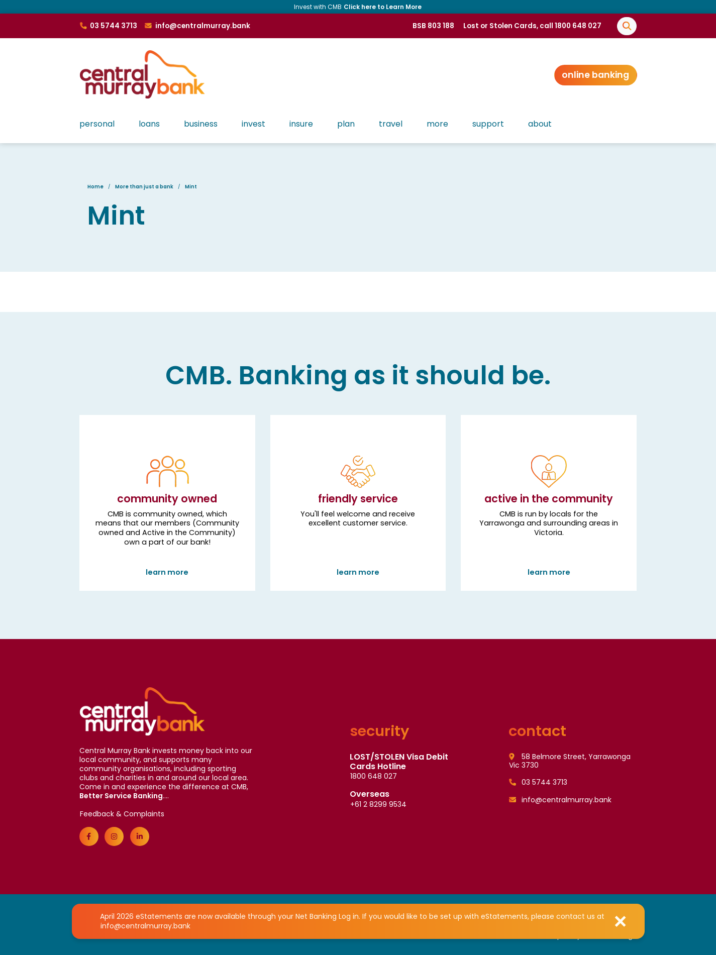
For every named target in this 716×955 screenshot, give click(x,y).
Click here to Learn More (383, 7)
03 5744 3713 (538, 782)
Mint (191, 186)
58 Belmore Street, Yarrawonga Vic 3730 (570, 761)
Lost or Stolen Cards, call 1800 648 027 (532, 26)
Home (95, 186)
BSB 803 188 (433, 26)
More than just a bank (144, 186)
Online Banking (595, 75)
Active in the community (549, 508)
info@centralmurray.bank (145, 926)
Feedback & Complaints (122, 814)
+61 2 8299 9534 (378, 804)
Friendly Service (358, 508)
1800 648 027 (373, 776)
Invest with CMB (358, 7)
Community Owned (167, 508)
